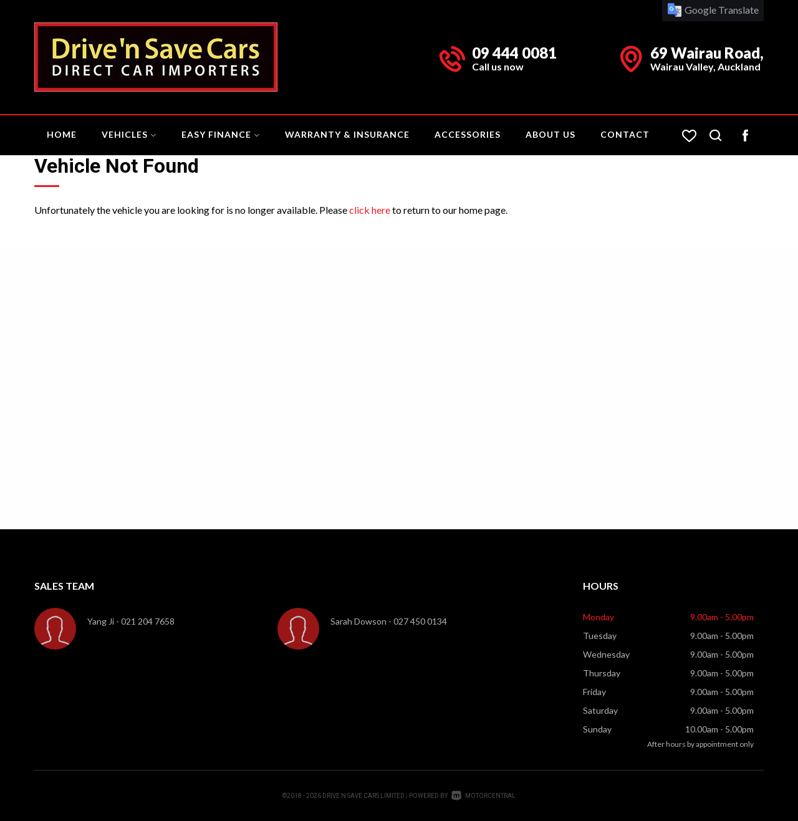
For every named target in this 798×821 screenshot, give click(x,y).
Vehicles (129, 134)
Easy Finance (220, 134)
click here (369, 210)
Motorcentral (483, 795)
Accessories (468, 134)
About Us (550, 134)
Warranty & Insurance (347, 134)
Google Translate (713, 10)
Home (62, 134)
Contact (625, 134)
